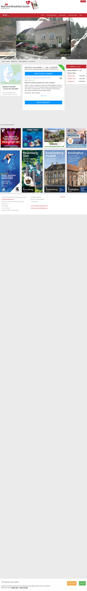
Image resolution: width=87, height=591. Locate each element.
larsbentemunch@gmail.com (32, 77)
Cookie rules (14, 587)
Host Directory (62, 15)
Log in (83, 1)
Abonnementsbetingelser (37, 199)
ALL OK (82, 583)
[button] (19, 39)
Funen (8, 61)
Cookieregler (34, 201)
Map (81, 15)
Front (43, 15)
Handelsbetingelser (36, 197)
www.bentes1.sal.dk (45, 77)
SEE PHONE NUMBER (43, 74)
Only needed (71, 583)
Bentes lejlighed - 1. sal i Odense (4, 15)
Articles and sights (72, 15)
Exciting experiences (51, 15)
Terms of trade (23, 587)
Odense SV (14, 61)
